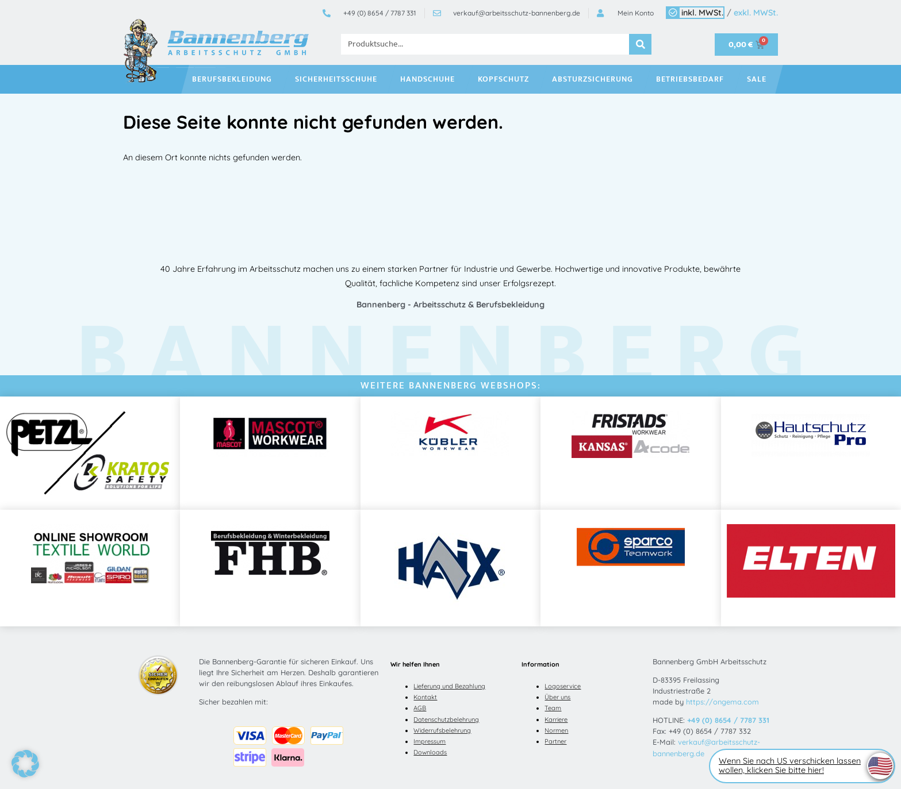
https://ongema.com (722, 701)
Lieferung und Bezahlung (449, 686)
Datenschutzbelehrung (446, 719)
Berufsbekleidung (235, 79)
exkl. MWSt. (756, 12)
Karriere (556, 719)
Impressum (429, 741)
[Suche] (640, 44)
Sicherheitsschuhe (339, 79)
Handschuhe (430, 79)
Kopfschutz (506, 79)
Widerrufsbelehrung (442, 730)
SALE (759, 79)
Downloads (430, 752)
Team (553, 708)
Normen (556, 730)
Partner (555, 741)
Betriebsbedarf (693, 79)
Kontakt (425, 697)
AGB (419, 708)
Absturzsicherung (595, 79)
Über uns (557, 697)
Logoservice (563, 686)
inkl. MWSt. (702, 12)
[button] (25, 763)
